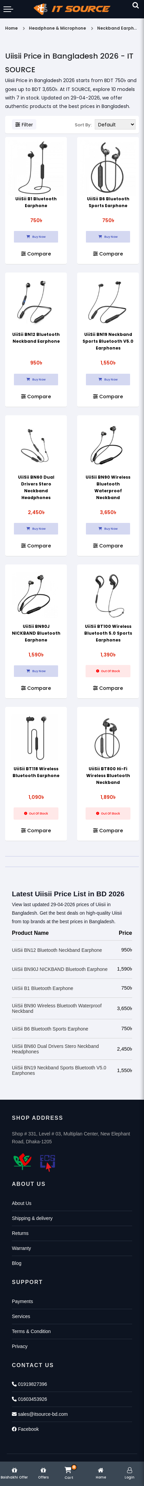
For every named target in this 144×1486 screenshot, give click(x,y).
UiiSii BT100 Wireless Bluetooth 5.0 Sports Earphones (108, 633)
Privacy (20, 1346)
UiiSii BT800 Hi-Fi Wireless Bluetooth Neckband (108, 775)
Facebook (25, 1429)
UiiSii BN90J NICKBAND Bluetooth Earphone (36, 633)
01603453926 (29, 1399)
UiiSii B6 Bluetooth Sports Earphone (50, 1029)
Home (11, 28)
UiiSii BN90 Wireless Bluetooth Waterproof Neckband (57, 1008)
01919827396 (29, 1384)
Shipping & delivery (32, 1218)
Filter (24, 124)
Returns (20, 1233)
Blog (16, 1263)
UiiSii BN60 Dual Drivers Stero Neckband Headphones (55, 1048)
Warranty (21, 1248)
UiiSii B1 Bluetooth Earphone (42, 988)
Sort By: (83, 125)
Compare (36, 253)
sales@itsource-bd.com (40, 1414)
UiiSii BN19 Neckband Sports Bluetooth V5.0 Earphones (108, 341)
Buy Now (36, 237)
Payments (22, 1301)
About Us (22, 1203)
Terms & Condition (31, 1331)
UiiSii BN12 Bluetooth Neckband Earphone (57, 950)
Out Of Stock (108, 671)
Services (21, 1316)
